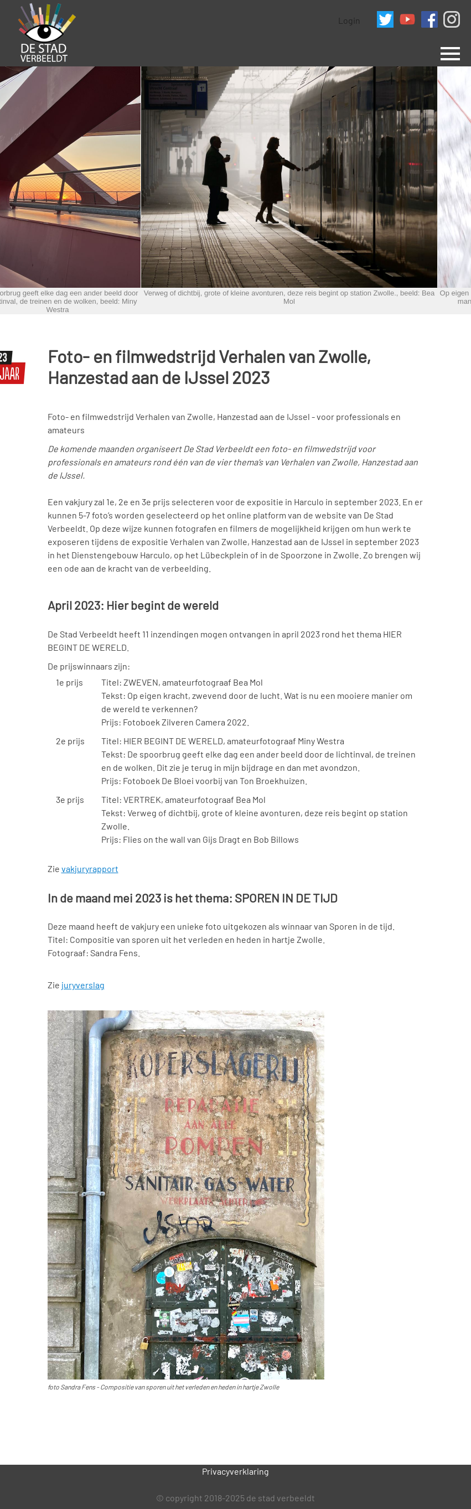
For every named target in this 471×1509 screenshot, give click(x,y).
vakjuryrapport (89, 868)
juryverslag (83, 984)
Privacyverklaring (235, 1471)
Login (349, 20)
